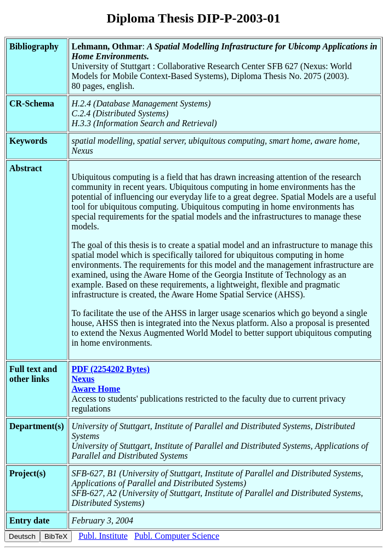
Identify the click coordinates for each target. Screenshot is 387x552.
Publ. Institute (103, 535)
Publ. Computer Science (176, 535)
